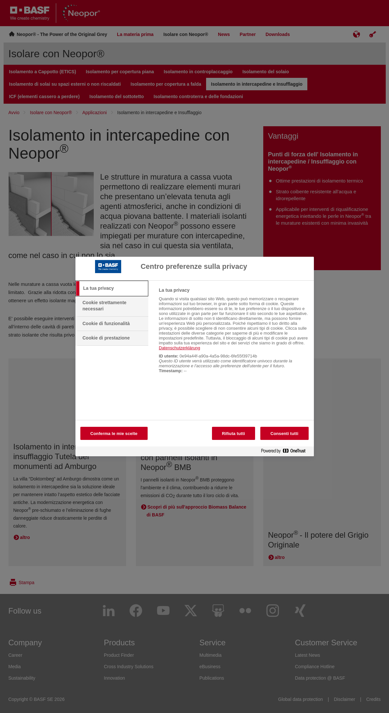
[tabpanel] (233, 334)
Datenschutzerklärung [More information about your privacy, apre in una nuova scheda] (179, 347)
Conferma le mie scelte (114, 433)
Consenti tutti (284, 433)
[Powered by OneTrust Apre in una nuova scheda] (286, 452)
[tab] (112, 288)
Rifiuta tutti (233, 433)
